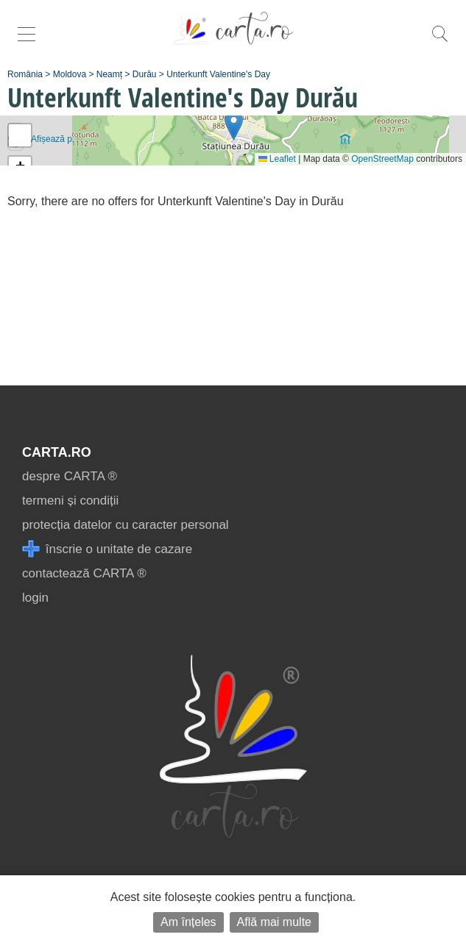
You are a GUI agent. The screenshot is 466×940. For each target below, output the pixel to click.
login (35, 598)
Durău (145, 74)
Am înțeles (188, 922)
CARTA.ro (56, 452)
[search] (439, 41)
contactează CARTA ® (84, 573)
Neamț (109, 74)
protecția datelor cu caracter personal (125, 525)
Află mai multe (274, 922)
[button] (234, 125)
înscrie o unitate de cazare (107, 549)
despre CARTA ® (69, 476)
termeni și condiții (70, 501)
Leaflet (277, 159)
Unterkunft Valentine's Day (218, 74)
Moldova (69, 74)
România (25, 74)
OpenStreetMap (382, 159)
